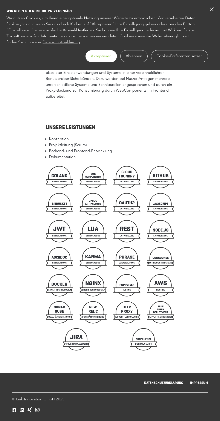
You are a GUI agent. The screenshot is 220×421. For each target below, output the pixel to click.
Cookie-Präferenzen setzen (179, 56)
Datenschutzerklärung (61, 42)
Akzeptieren (101, 56)
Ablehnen (134, 56)
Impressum (199, 383)
